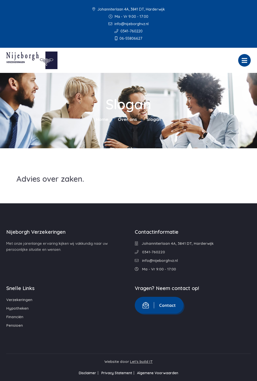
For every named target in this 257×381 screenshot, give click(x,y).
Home (102, 119)
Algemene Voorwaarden (161, 373)
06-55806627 (128, 38)
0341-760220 (128, 31)
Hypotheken (17, 308)
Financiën (14, 316)
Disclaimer (84, 373)
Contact (159, 305)
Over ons (127, 119)
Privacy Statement (116, 373)
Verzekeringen (19, 299)
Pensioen (14, 325)
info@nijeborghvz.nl (128, 23)
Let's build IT (141, 361)
